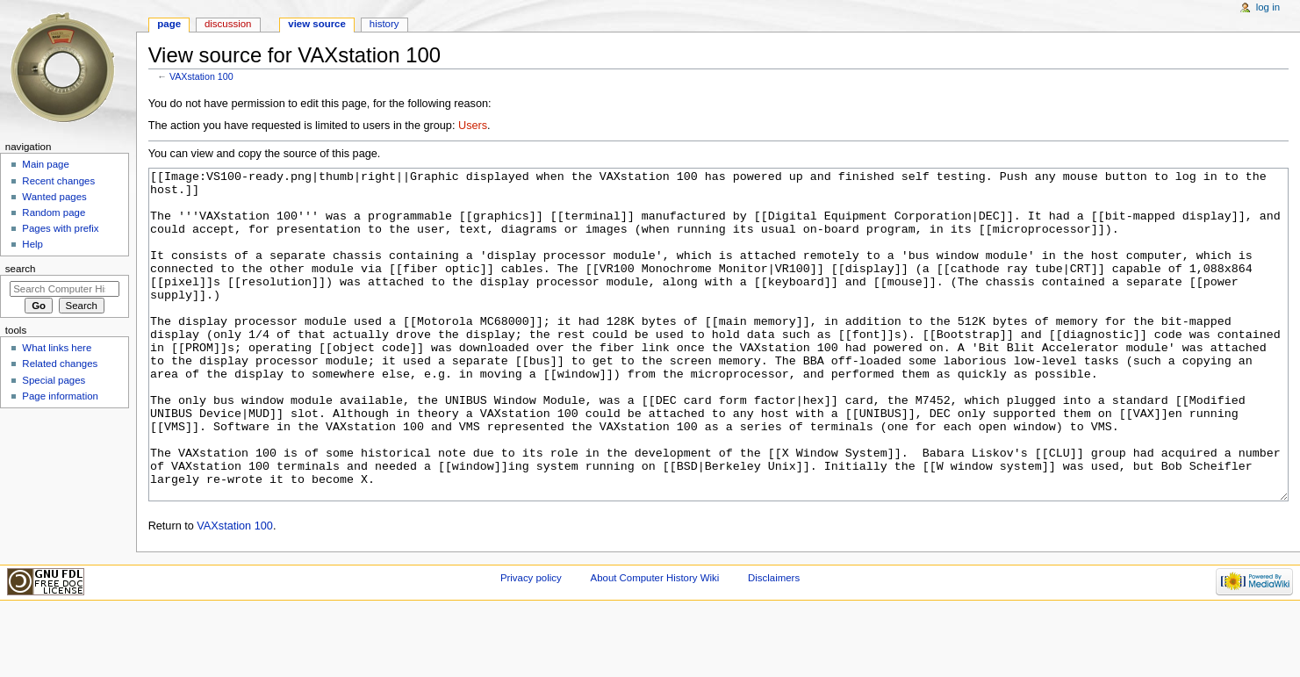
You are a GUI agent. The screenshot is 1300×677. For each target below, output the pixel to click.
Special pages (53, 380)
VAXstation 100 (201, 76)
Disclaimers (774, 643)
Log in (1268, 7)
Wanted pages (54, 196)
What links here (56, 347)
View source (317, 23)
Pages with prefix (60, 228)
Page (169, 23)
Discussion (228, 23)
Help (32, 244)
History (384, 23)
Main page (45, 164)
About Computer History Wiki (655, 643)
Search (20, 268)
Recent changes (58, 181)
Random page (53, 212)
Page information (60, 396)
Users (472, 125)
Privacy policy (531, 643)
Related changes (59, 363)
